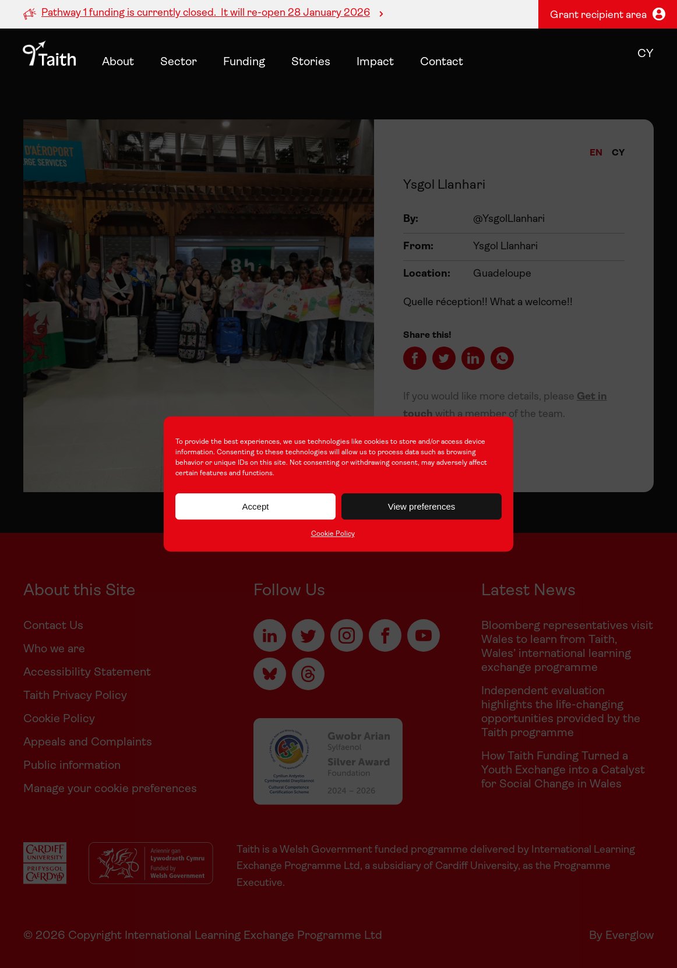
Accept (255, 506)
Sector (178, 62)
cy (645, 54)
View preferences (422, 506)
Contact (441, 62)
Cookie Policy (333, 534)
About (118, 62)
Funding (244, 62)
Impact (375, 62)
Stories (310, 62)
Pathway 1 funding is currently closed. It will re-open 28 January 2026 (205, 13)
